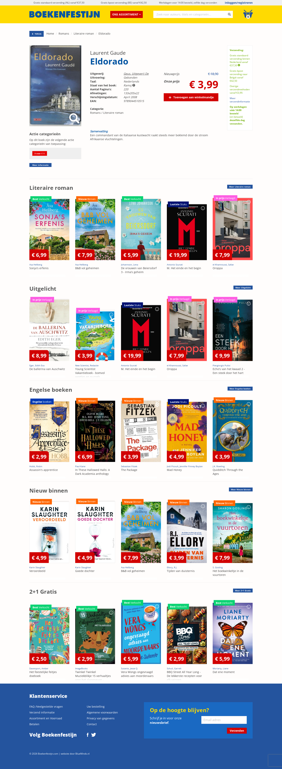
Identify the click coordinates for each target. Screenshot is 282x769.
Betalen (34, 724)
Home (50, 33)
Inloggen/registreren (239, 2)
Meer (240, 186)
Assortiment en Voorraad (45, 718)
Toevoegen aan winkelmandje (193, 97)
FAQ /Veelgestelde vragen (46, 706)
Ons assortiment (126, 14)
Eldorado (104, 33)
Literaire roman (84, 33)
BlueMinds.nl (82, 753)
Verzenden (237, 730)
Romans (64, 33)
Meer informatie (40, 165)
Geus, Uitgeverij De (136, 73)
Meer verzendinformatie (240, 100)
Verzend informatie (42, 712)
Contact (92, 724)
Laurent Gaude (108, 52)
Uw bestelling (96, 706)
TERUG (36, 33)
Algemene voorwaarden (102, 712)
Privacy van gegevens (101, 718)
